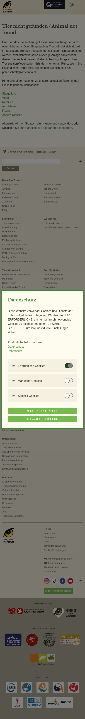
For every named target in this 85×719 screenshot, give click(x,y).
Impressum (15, 350)
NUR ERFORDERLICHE (42, 411)
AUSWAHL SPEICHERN (42, 419)
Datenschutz (16, 346)
